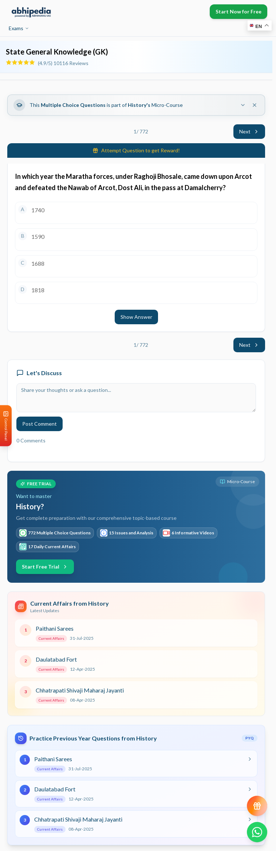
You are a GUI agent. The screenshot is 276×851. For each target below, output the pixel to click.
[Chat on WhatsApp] (257, 832)
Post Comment (39, 424)
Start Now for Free (238, 11)
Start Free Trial (45, 566)
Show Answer (136, 317)
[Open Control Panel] (6, 425)
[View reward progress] (257, 806)
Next (249, 131)
